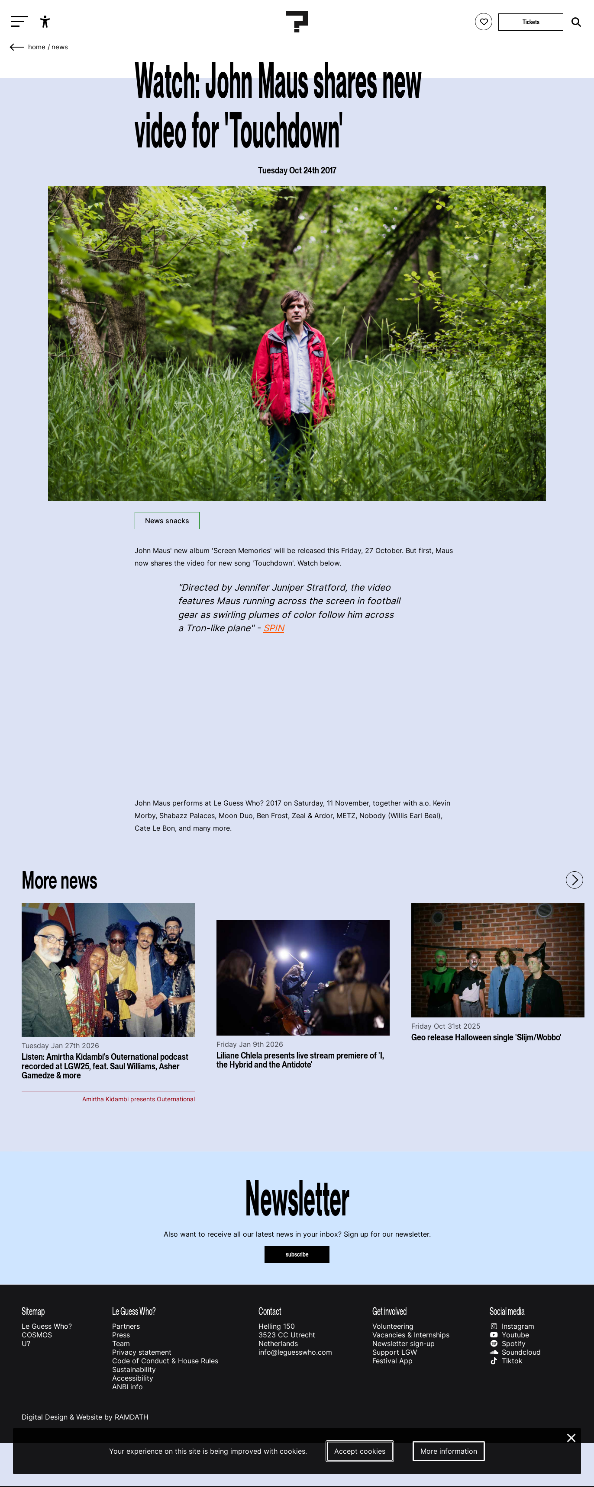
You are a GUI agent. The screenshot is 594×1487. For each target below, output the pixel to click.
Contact (269, 1311)
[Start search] (574, 22)
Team (121, 1343)
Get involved (389, 1311)
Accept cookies (359, 1451)
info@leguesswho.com (295, 1352)
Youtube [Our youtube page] (509, 1334)
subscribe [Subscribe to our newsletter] (297, 1254)
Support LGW (394, 1352)
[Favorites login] (483, 21)
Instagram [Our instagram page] (512, 1326)
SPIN (273, 628)
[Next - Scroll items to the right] (574, 880)
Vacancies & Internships (410, 1334)
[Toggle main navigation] (17, 22)
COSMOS (37, 1334)
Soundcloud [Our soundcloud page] (515, 1352)
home (36, 47)
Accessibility (132, 1378)
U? (26, 1343)
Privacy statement (141, 1352)
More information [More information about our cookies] (448, 1451)
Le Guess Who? (47, 1326)
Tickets (531, 22)
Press (121, 1334)
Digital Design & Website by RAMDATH (85, 1417)
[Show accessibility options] (46, 21)
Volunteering (392, 1326)
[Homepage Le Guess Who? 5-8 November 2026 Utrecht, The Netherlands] (297, 21)
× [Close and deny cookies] (571, 1437)
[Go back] (17, 47)
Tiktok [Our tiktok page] (506, 1360)
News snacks (167, 520)
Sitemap (33, 1311)
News (60, 47)
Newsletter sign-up (403, 1343)
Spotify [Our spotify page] (508, 1343)
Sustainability (134, 1369)
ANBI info (127, 1386)
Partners (126, 1326)
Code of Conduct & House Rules (165, 1360)
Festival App (392, 1360)
